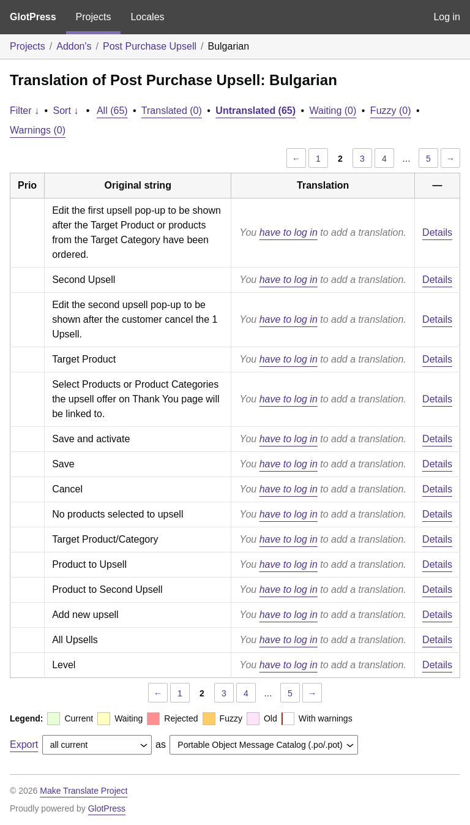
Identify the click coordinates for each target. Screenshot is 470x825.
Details (437, 232)
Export (24, 744)
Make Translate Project (83, 791)
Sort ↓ (66, 110)
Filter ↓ (24, 110)
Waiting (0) (333, 110)
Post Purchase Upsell (149, 46)
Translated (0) (171, 110)
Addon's (73, 46)
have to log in (288, 232)
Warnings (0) (37, 130)
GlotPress (33, 17)
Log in (446, 17)
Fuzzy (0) (390, 110)
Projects (93, 17)
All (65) (112, 110)
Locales (147, 17)
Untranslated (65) (255, 110)
